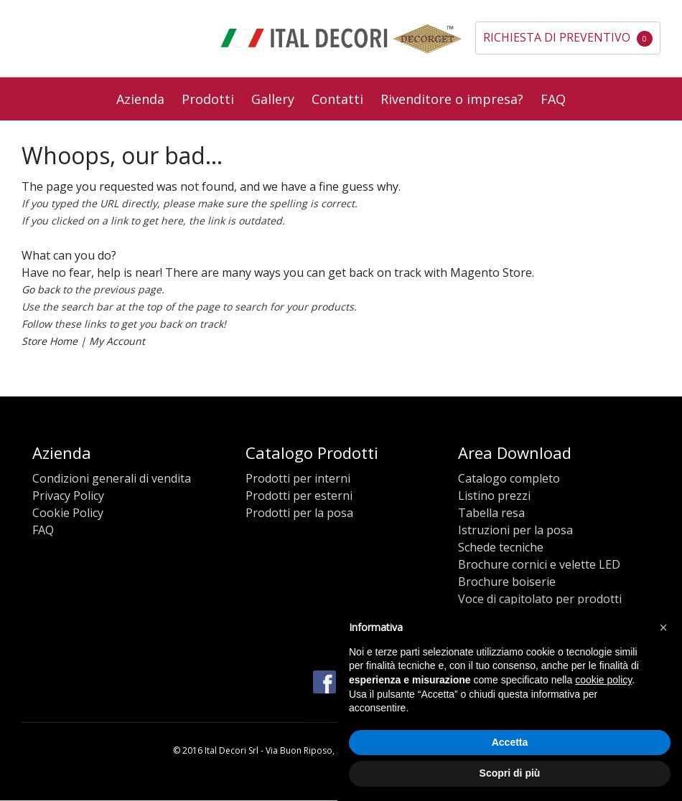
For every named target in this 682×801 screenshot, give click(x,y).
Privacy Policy (68, 495)
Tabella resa (491, 513)
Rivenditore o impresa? (451, 99)
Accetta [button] (510, 742)
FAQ (553, 99)
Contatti (337, 99)
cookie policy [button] (603, 680)
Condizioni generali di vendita (111, 478)
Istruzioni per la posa (515, 530)
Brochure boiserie (507, 581)
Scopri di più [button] (510, 773)
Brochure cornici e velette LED (539, 564)
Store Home (50, 341)
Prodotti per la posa (299, 513)
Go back (41, 289)
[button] (663, 627)
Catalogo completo (509, 478)
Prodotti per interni (298, 478)
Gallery (272, 99)
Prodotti (208, 99)
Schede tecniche (500, 547)
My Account (117, 341)
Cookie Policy (67, 513)
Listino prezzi (494, 495)
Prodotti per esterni (299, 495)
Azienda (140, 99)
